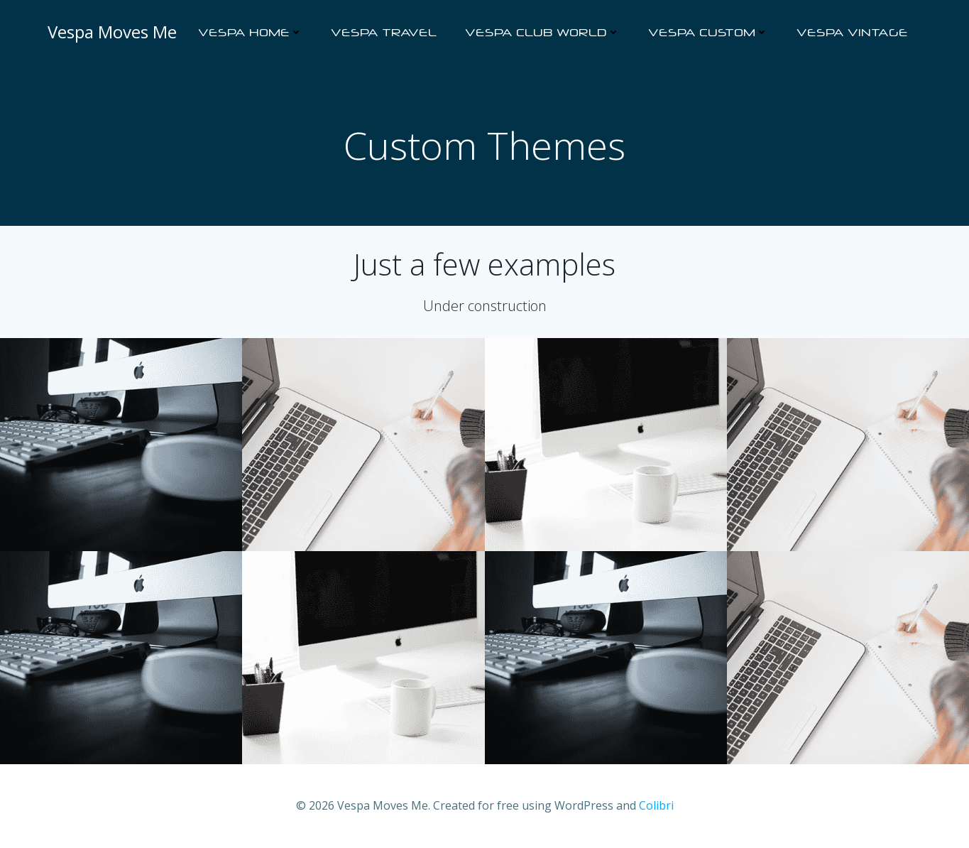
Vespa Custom (708, 32)
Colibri (656, 805)
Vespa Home (250, 32)
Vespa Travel (384, 32)
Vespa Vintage (852, 32)
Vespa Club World (542, 32)
